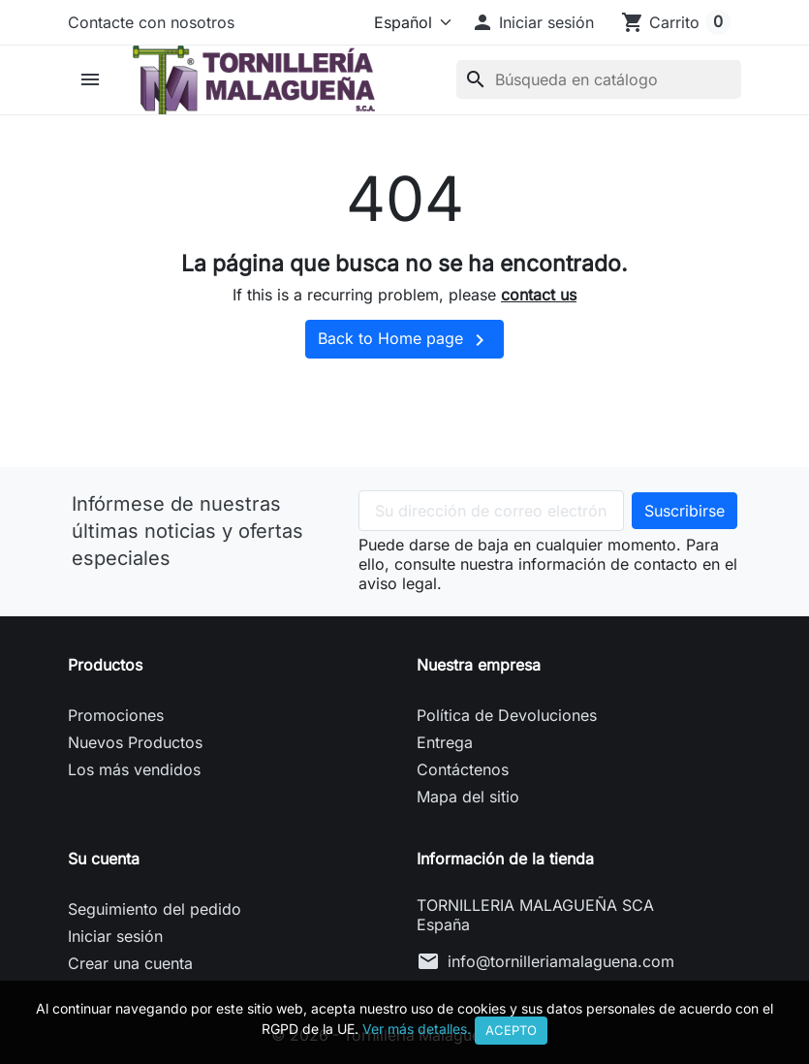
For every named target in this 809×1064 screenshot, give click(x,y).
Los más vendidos (134, 769)
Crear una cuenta (130, 963)
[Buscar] (598, 79)
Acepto (511, 1030)
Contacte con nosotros (151, 22)
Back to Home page (404, 340)
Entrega (445, 742)
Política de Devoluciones (507, 715)
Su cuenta (104, 858)
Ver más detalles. (416, 1028)
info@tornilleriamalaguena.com (561, 961)
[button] (532, 22)
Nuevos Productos (135, 742)
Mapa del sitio (468, 796)
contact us (538, 294)
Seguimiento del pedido (154, 909)
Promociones (116, 715)
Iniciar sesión (115, 936)
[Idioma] (408, 22)
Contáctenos (463, 769)
